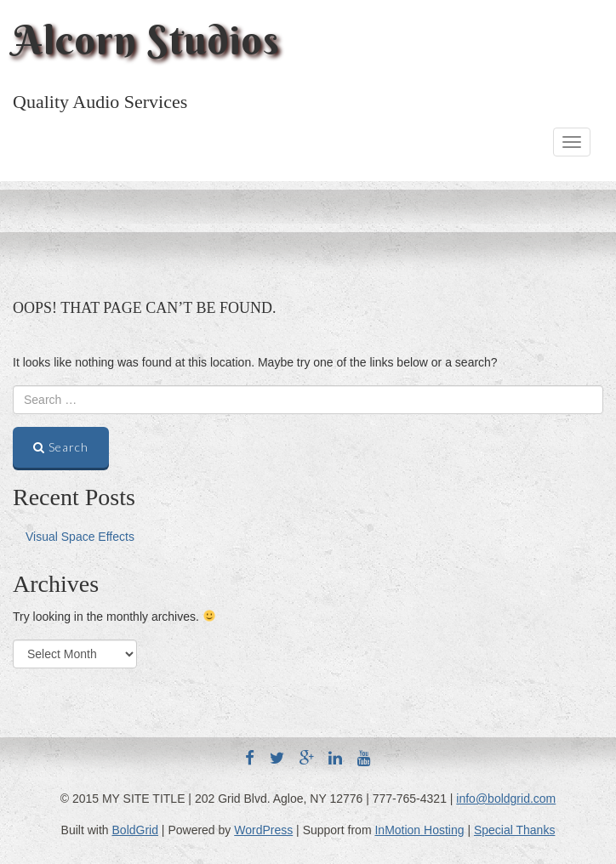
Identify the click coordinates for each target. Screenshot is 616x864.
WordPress (263, 830)
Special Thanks (514, 830)
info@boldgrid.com (506, 798)
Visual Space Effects (80, 536)
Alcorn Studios (146, 39)
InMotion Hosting (419, 830)
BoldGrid (135, 830)
